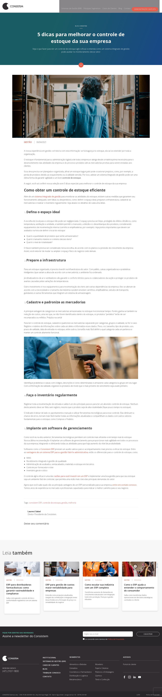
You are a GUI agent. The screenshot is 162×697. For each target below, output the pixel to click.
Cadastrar (148, 632)
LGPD (138, 693)
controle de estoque (52, 501)
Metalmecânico (75, 678)
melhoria (72, 501)
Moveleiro (99, 663)
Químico (98, 674)
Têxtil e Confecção (102, 678)
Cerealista (73, 667)
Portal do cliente (129, 663)
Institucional (49, 656)
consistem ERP (35, 501)
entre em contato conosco (124, 483)
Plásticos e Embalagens (104, 671)
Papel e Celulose (101, 667)
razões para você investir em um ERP (71, 475)
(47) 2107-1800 (10, 671)
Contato (128, 6)
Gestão (28, 141)
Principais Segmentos (93, 6)
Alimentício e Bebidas (78, 663)
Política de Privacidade (116, 638)
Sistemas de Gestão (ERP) (73, 6)
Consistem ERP (47, 448)
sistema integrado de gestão (48, 195)
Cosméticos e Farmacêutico (80, 671)
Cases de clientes (51, 664)
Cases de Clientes (111, 6)
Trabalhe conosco (52, 671)
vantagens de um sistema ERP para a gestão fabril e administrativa (57, 451)
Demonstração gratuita (146, 6)
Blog (121, 6)
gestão (64, 501)
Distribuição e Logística (78, 674)
